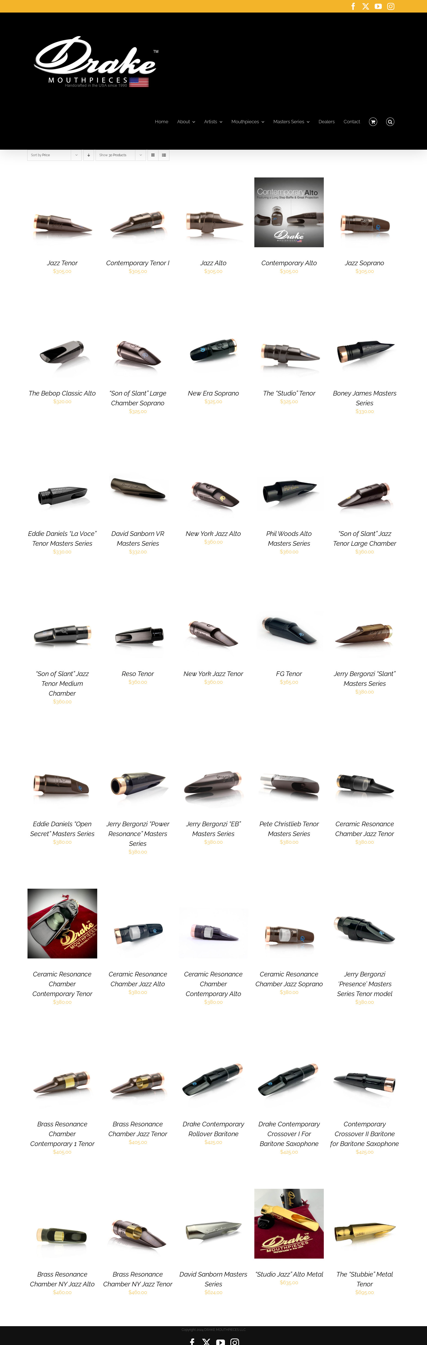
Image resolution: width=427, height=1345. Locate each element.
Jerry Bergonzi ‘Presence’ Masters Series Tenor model (364, 984)
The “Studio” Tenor (289, 393)
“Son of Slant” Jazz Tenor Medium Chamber (62, 683)
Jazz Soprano (364, 263)
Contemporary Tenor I (137, 263)
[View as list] (163, 155)
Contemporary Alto (289, 263)
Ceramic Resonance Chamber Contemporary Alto (213, 984)
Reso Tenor (138, 674)
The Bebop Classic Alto (62, 393)
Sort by (40, 155)
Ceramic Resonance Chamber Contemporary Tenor (62, 984)
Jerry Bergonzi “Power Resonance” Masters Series (137, 834)
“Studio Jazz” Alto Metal (289, 1274)
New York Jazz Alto (213, 534)
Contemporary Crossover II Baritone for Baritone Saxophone (364, 1134)
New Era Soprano (213, 393)
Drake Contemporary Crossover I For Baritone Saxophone (289, 1134)
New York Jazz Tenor (213, 674)
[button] (390, 120)
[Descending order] (88, 155)
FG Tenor (289, 674)
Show (112, 155)
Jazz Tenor (62, 263)
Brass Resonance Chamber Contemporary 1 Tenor (62, 1134)
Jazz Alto (213, 263)
